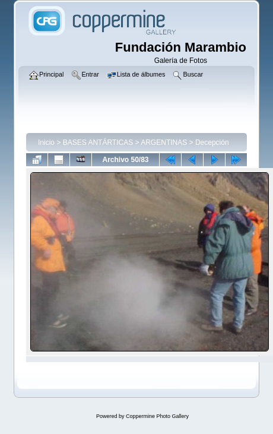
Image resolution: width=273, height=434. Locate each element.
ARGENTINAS (164, 142)
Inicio (46, 142)
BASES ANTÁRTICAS (98, 142)
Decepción (212, 142)
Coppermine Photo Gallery (157, 416)
